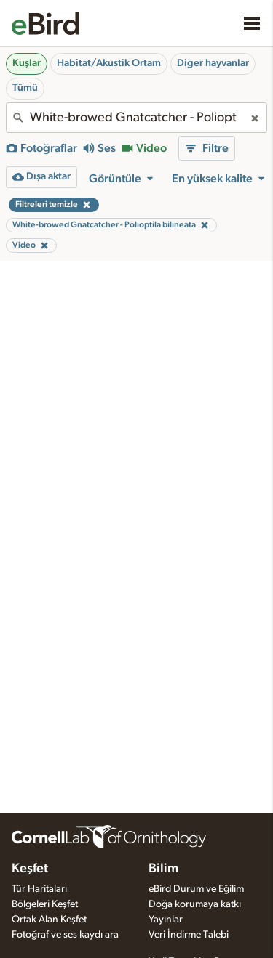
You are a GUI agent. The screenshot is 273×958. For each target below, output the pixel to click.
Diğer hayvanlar (213, 63)
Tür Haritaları (39, 889)
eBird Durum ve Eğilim (196, 889)
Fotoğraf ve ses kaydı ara (65, 935)
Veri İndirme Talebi (189, 935)
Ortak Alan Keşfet (49, 919)
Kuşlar (26, 63)
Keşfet (30, 868)
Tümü (25, 88)
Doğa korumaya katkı (195, 904)
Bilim (163, 868)
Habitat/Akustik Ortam (109, 63)
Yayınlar (166, 919)
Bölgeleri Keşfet (45, 904)
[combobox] (136, 117)
